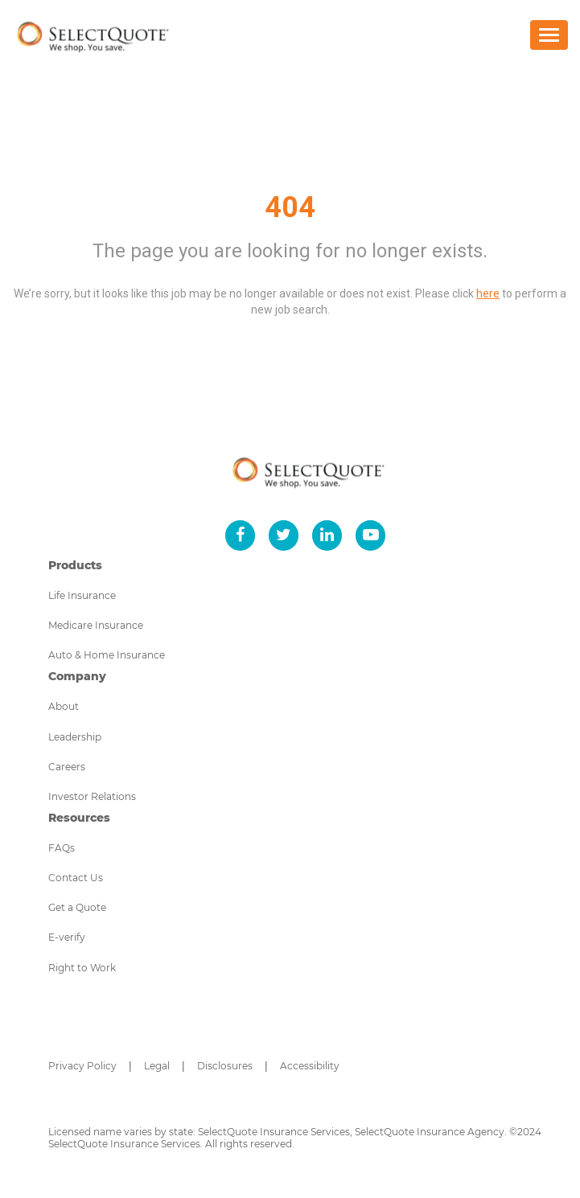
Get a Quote (77, 907)
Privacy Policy (82, 1066)
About (63, 706)
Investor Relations (92, 796)
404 (290, 207)
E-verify (66, 937)
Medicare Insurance (95, 625)
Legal (157, 1066)
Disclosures (225, 1066)
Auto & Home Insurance (106, 655)
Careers (66, 767)
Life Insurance (82, 595)
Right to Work (82, 968)
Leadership (74, 737)
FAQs (61, 848)
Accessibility (309, 1066)
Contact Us (75, 878)
